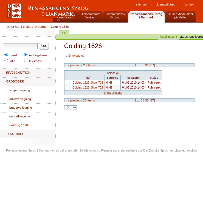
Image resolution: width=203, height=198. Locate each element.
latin (9, 61)
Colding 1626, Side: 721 (87, 82)
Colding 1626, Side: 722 (87, 87)
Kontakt (189, 4)
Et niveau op (76, 55)
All (117, 73)
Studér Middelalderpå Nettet (180, 15)
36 (147, 65)
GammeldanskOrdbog (115, 15)
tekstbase (33, 61)
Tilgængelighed (166, 4)
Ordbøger (41, 26)
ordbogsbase (35, 55)
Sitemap (141, 4)
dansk (11, 55)
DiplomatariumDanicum (90, 15)
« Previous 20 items (81, 65)
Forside (26, 26)
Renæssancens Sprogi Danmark (146, 15)
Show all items (113, 92)
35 (142, 65)
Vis (64, 32)
